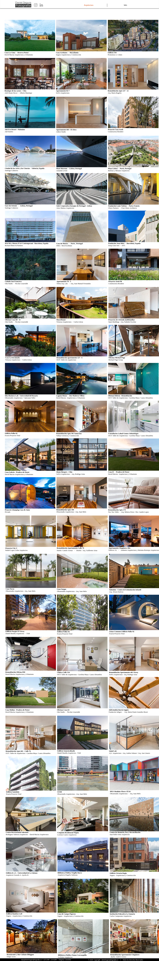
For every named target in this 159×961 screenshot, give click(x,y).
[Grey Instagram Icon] (35, 5)
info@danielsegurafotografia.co (31, 960)
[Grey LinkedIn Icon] (41, 5)
